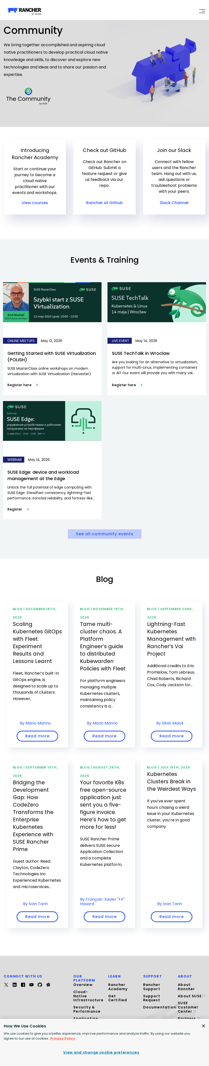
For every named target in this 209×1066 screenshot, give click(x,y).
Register (18, 509)
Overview (82, 984)
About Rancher (186, 986)
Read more (37, 736)
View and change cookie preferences (101, 1052)
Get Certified (117, 998)
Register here (22, 385)
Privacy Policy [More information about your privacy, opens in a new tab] (62, 1038)
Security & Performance (87, 1009)
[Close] (203, 1026)
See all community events (104, 534)
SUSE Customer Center (188, 1007)
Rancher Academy (118, 986)
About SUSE (191, 996)
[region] (104, 1042)
